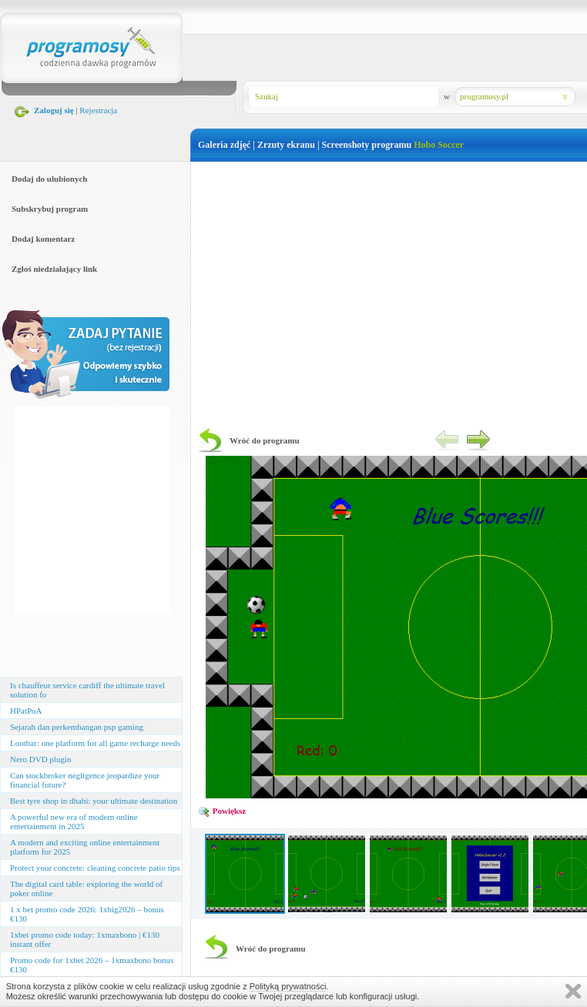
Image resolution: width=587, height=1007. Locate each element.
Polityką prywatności (288, 986)
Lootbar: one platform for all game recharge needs (95, 743)
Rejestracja (98, 110)
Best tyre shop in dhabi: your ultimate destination (93, 800)
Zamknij (573, 991)
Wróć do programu (265, 440)
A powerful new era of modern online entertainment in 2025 (74, 821)
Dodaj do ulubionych (49, 178)
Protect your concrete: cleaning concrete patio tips (95, 867)
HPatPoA (26, 710)
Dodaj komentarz (43, 238)
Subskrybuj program (50, 208)
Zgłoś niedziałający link (54, 268)
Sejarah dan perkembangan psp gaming (76, 726)
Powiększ (222, 810)
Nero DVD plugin (40, 759)
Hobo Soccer (439, 144)
